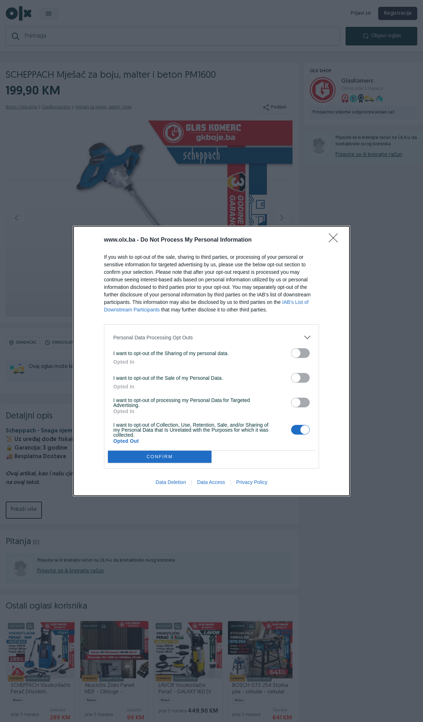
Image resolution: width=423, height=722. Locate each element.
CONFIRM (159, 457)
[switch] (300, 353)
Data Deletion (171, 482)
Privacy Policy (251, 482)
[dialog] (211, 361)
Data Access (211, 482)
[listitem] (211, 337)
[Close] (335, 240)
